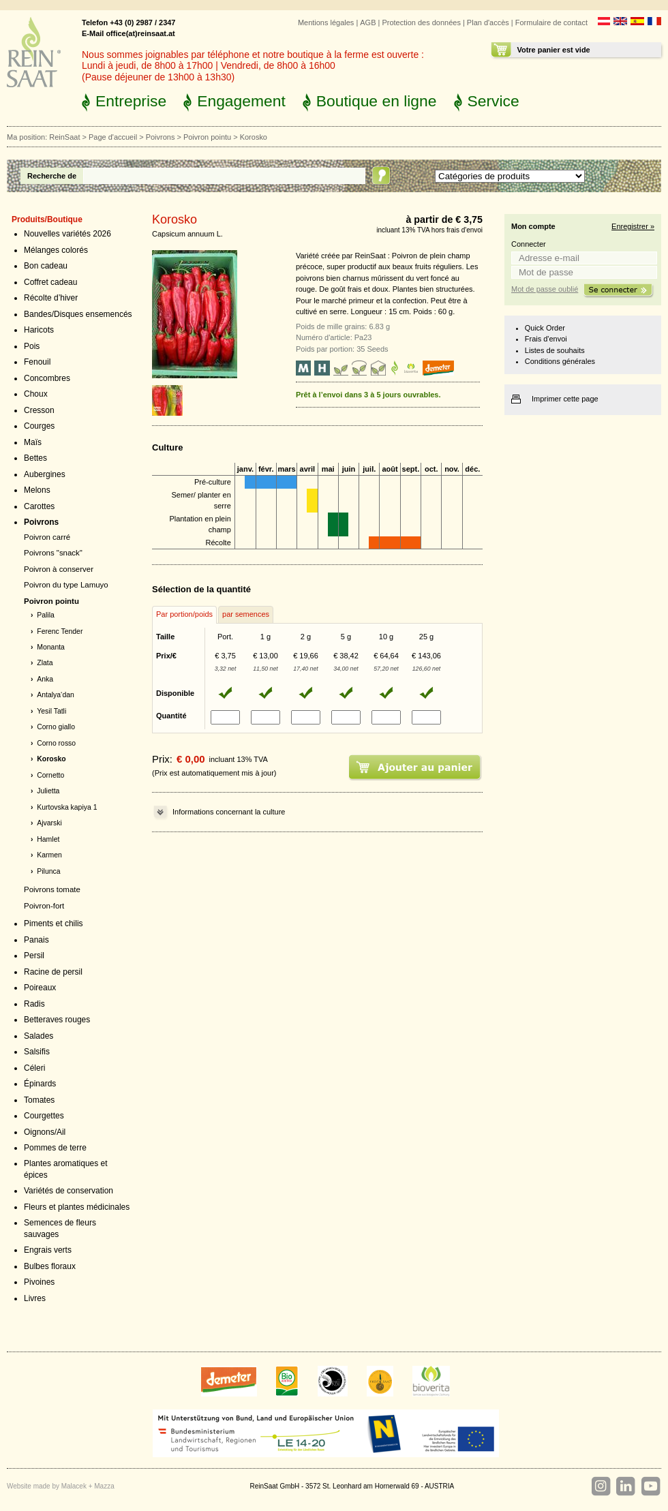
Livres (35, 1298)
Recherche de (51, 176)
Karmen (49, 855)
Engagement (241, 101)
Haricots (39, 330)
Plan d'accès (488, 22)
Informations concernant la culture (228, 812)
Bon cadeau (45, 266)
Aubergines (44, 474)
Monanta (51, 647)
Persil (34, 955)
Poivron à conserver (58, 569)
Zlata (44, 663)
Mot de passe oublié (544, 289)
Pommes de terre (55, 1148)
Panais (36, 940)
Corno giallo (56, 727)
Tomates (39, 1100)
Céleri (34, 1068)
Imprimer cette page (565, 399)
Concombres (47, 378)
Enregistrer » (632, 226)
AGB (368, 22)
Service (493, 101)
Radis (34, 1004)
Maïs (33, 442)
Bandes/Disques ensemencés (78, 314)
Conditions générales (560, 361)
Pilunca (48, 871)
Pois (32, 346)
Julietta (48, 791)
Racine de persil (53, 972)
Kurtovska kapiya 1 (67, 807)
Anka (45, 679)
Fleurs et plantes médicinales (77, 1207)
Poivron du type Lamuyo (66, 585)
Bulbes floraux (50, 1266)
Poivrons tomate (52, 889)
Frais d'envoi (546, 339)
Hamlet (48, 839)
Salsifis (37, 1051)
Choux (36, 394)
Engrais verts (48, 1250)
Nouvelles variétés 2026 (67, 234)
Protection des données (421, 22)
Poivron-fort (44, 906)
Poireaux (40, 987)
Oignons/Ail (44, 1132)
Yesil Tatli (51, 711)
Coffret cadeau (50, 282)
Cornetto (50, 775)
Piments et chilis (53, 923)
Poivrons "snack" (53, 553)
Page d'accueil (113, 137)
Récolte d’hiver (51, 298)
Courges (39, 426)
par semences (245, 614)
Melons (37, 490)
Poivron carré (47, 537)
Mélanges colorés (56, 250)
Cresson (39, 410)
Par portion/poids (184, 614)
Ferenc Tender (59, 631)
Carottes (39, 506)
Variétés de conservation (68, 1190)
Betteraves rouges (57, 1019)
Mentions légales (326, 22)
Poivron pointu (207, 137)
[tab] (184, 615)
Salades (38, 1036)
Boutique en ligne (376, 101)
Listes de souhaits (555, 350)
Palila (46, 615)
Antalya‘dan (55, 695)
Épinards (40, 1083)
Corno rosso (56, 743)
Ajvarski (49, 823)
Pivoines (39, 1282)
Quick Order (545, 328)
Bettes (35, 458)
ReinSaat (64, 137)
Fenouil (37, 362)
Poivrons (160, 137)
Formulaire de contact (551, 22)
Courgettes (44, 1115)
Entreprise (130, 101)
